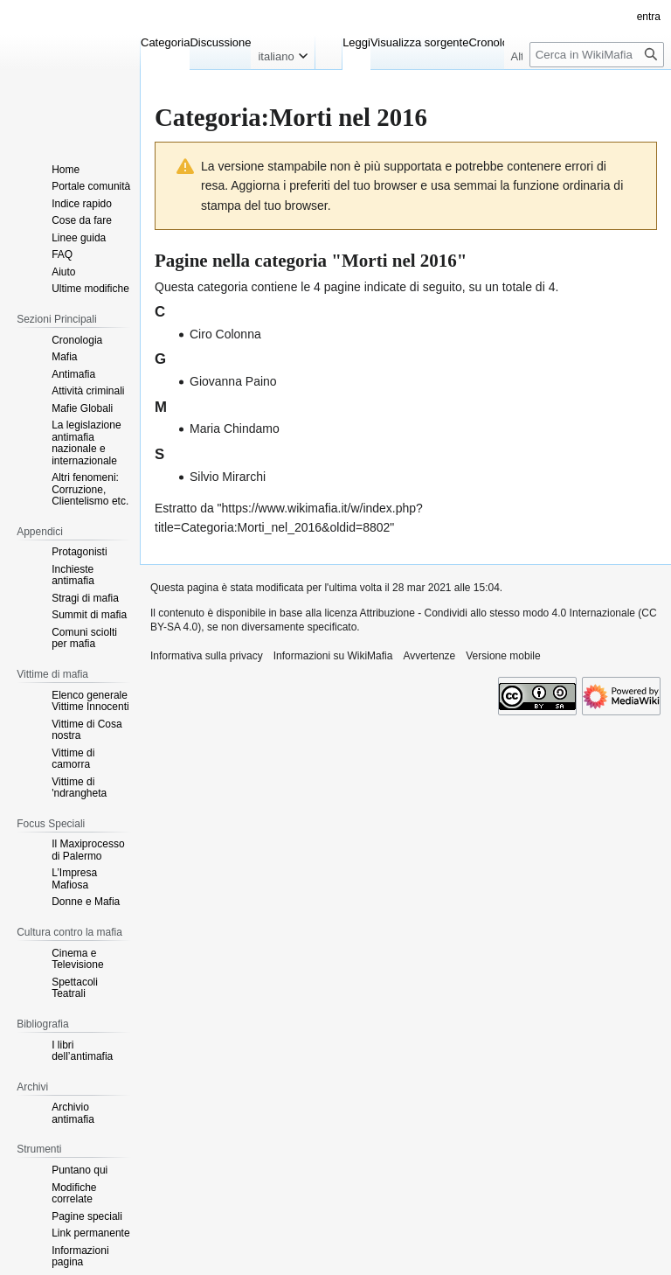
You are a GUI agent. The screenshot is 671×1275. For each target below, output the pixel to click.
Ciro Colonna (225, 334)
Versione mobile (503, 656)
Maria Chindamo (235, 428)
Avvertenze (429, 656)
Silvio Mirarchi (228, 477)
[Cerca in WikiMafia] (596, 54)
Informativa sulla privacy (206, 656)
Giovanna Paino (233, 381)
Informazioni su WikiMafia (333, 656)
